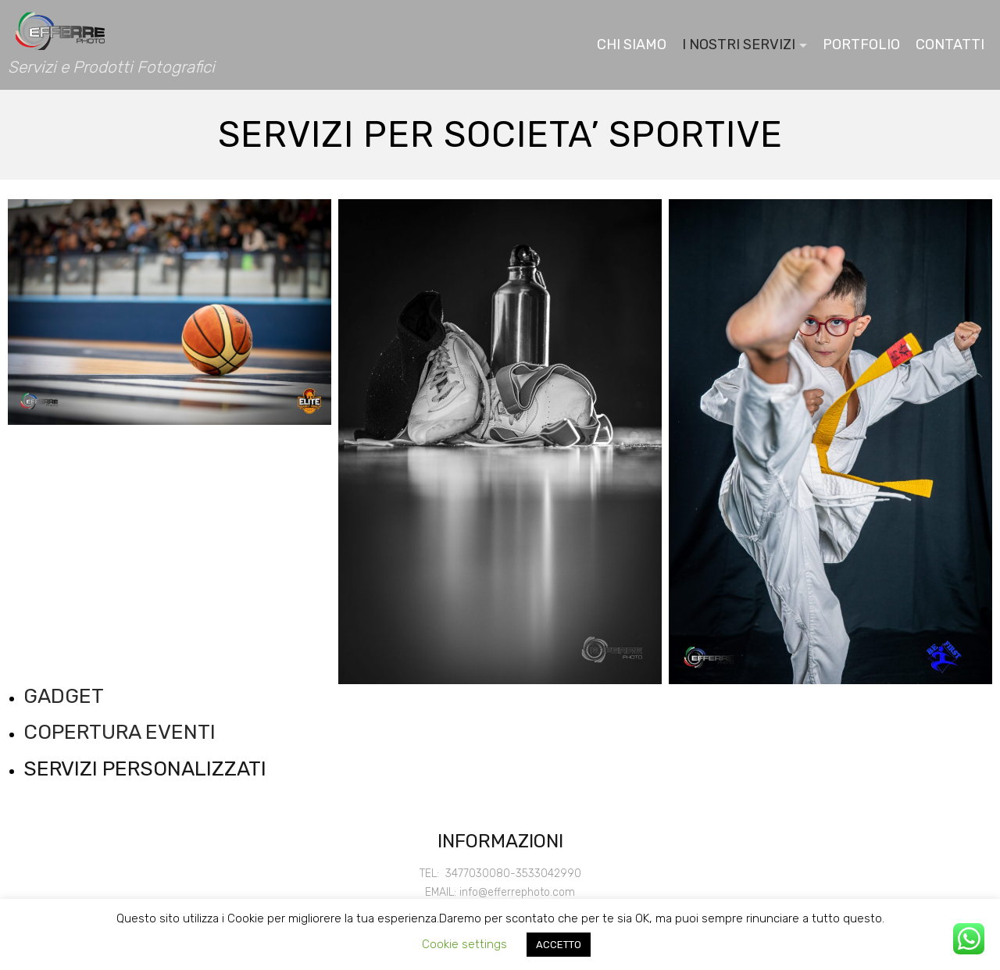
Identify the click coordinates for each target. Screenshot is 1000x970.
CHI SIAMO (631, 44)
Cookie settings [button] (464, 944)
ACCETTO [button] (558, 944)
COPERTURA (82, 732)
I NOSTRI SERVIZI (738, 44)
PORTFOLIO (861, 44)
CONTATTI (950, 44)
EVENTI (178, 732)
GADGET (63, 696)
